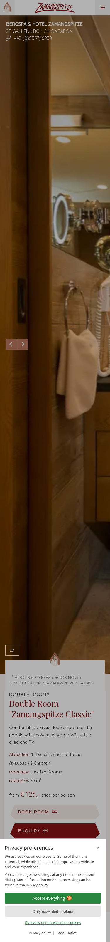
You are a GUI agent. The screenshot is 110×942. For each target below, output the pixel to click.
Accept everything (52, 898)
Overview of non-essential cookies (53, 922)
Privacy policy (40, 933)
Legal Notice (66, 933)
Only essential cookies (52, 911)
